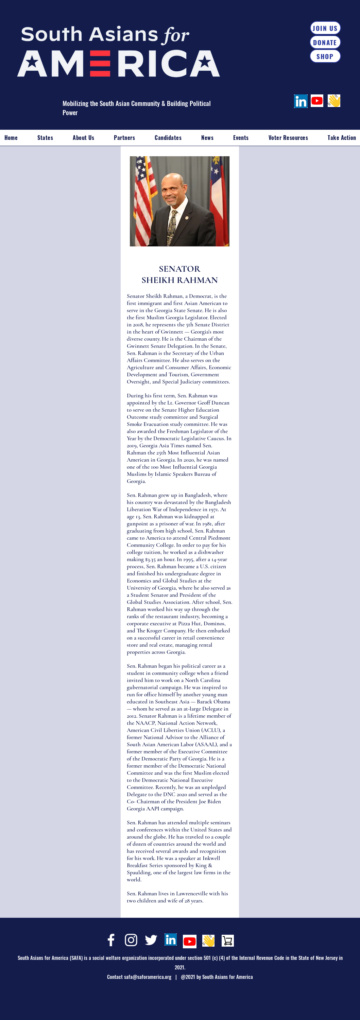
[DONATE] (325, 42)
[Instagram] (131, 940)
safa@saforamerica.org (147, 976)
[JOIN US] (325, 28)
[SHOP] (325, 56)
